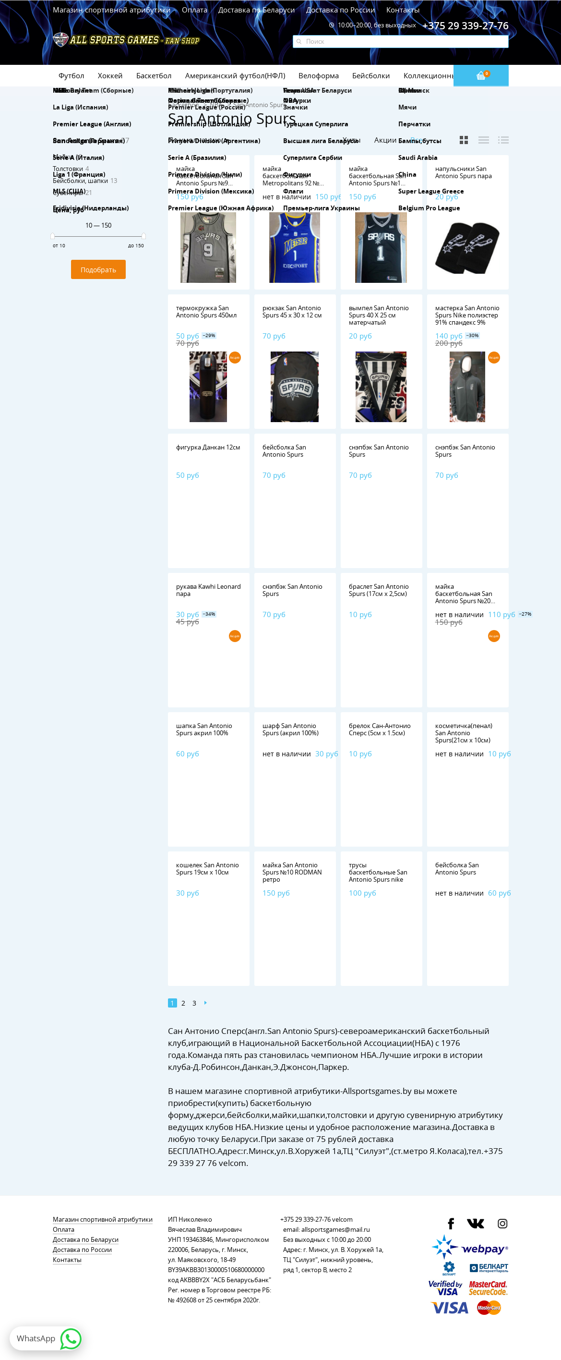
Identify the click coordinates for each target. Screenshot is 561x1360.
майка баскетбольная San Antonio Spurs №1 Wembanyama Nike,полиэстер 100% (380, 183)
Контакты (403, 9)
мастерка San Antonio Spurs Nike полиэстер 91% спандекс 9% (467, 315)
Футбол (71, 75)
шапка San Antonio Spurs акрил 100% (204, 729)
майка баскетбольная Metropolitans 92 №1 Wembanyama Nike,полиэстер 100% (293, 183)
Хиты (352, 140)
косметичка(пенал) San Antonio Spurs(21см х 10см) (463, 732)
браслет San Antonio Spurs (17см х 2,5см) (379, 590)
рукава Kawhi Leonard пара (208, 590)
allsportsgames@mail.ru (335, 1229)
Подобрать (98, 269)
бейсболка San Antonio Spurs (284, 451)
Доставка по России (340, 9)
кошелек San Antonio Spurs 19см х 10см (207, 868)
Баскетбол (154, 75)
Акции (385, 140)
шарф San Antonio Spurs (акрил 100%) (291, 729)
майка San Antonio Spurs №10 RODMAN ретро (292, 872)
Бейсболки (371, 75)
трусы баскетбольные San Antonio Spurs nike (378, 872)
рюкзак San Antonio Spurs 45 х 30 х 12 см (292, 311)
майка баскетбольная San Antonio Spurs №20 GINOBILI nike (463, 597)
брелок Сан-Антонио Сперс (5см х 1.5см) (380, 729)
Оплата (194, 9)
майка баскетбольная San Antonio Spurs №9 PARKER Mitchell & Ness (204, 183)
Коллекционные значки (446, 75)
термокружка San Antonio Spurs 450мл (206, 311)
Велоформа (318, 75)
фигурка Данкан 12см (208, 447)
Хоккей (110, 75)
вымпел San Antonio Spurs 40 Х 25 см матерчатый (379, 315)
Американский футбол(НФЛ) (235, 75)
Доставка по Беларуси (256, 9)
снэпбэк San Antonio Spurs (379, 451)
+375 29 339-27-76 (305, 1219)
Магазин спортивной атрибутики (113, 9)
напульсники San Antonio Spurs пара (463, 172)
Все (416, 140)
